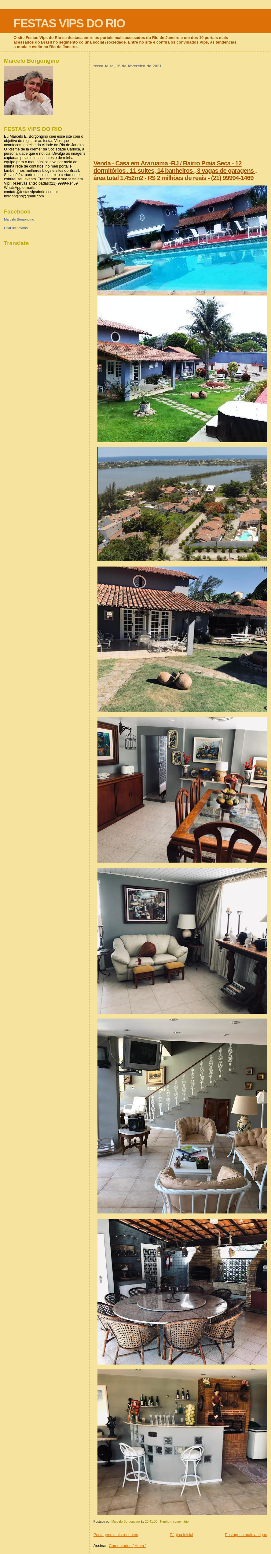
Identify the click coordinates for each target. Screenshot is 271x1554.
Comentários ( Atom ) (127, 1545)
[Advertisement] (180, 114)
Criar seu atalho (16, 228)
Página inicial (181, 1534)
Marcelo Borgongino (19, 219)
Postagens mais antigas (246, 1534)
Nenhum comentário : (175, 1521)
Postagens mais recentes (115, 1534)
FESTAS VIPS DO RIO (69, 23)
